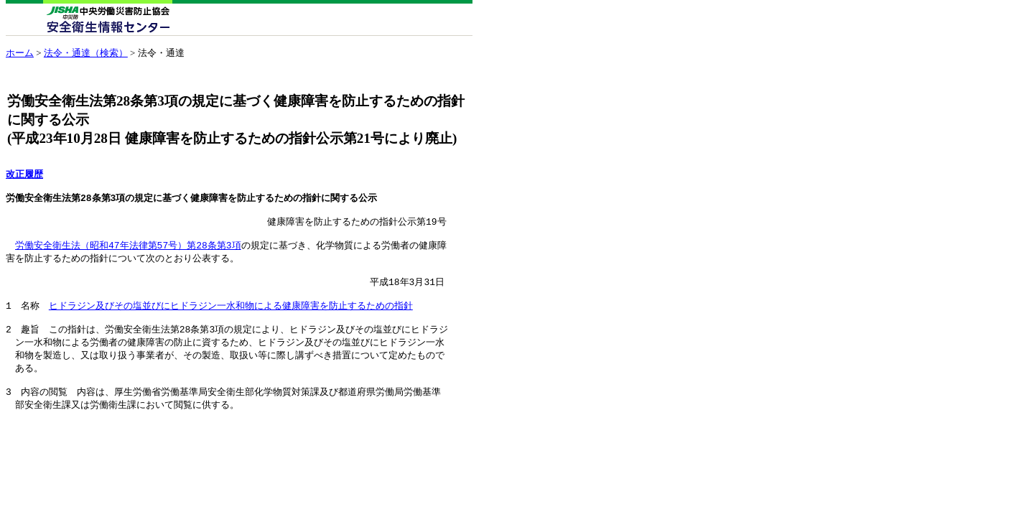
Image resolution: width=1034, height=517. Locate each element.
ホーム (20, 52)
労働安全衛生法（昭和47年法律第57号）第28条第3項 (128, 254)
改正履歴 (24, 174)
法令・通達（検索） (86, 52)
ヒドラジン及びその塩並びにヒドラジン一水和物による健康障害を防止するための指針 (231, 321)
